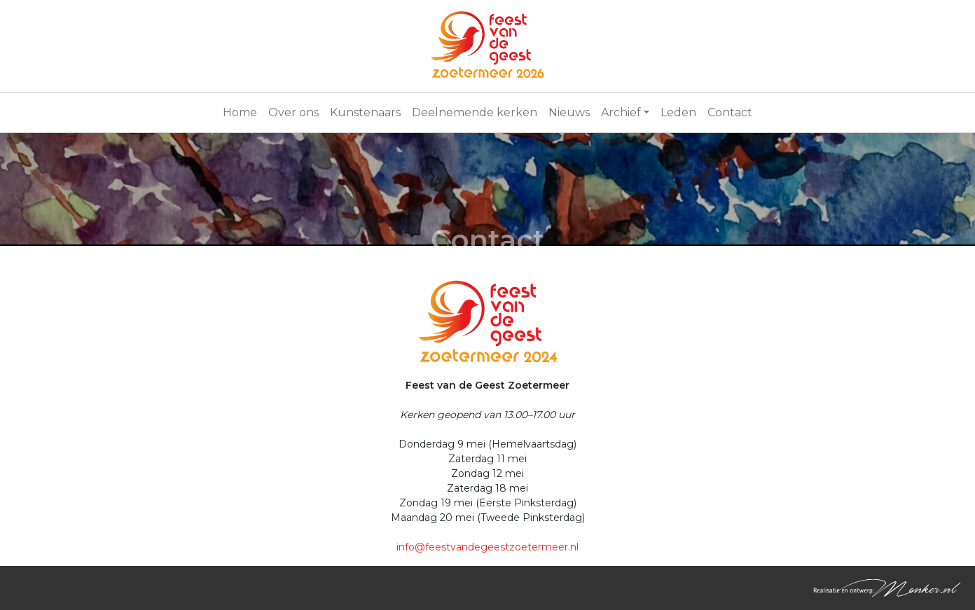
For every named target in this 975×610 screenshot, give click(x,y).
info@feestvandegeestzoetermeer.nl (487, 547)
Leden (678, 112)
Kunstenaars (365, 112)
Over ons (293, 112)
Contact (729, 112)
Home (240, 112)
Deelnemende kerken (474, 112)
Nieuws (569, 112)
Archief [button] (621, 112)
